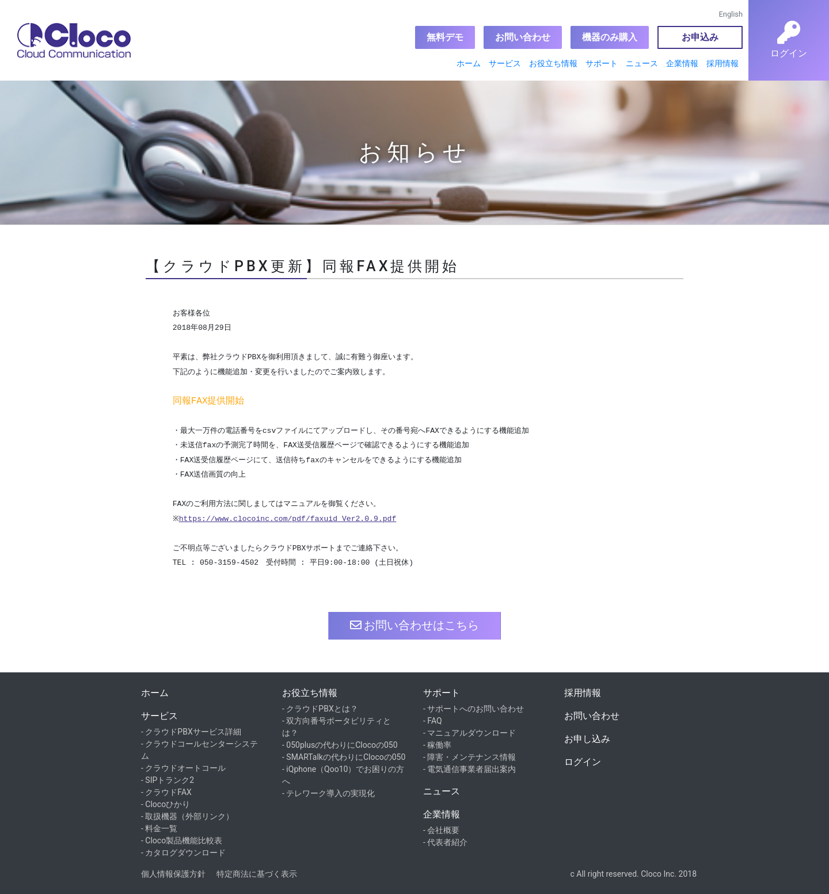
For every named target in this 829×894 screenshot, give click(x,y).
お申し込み (587, 738)
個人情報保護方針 (173, 873)
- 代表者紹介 (445, 842)
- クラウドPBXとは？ (320, 708)
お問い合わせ (522, 37)
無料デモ (445, 37)
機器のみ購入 (609, 37)
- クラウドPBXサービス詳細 (191, 731)
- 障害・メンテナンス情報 (469, 757)
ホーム (469, 63)
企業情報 (682, 63)
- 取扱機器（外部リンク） (187, 816)
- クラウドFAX (166, 792)
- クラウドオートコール (183, 768)
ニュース (642, 63)
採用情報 (722, 63)
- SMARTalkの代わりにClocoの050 (343, 757)
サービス (505, 63)
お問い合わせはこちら (415, 625)
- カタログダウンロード (183, 852)
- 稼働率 (437, 745)
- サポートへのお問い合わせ (473, 708)
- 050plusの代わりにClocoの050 (340, 745)
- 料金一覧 (159, 828)
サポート (601, 63)
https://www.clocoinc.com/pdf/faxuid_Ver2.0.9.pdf (290, 519)
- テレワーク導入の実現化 (328, 793)
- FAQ (432, 720)
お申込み (700, 37)
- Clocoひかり (165, 804)
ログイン (582, 761)
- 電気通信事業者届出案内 (469, 769)
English (731, 14)
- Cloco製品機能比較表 (181, 840)
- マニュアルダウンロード (469, 732)
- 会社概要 (441, 830)
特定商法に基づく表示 (256, 873)
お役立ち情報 (553, 63)
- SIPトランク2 (167, 780)
